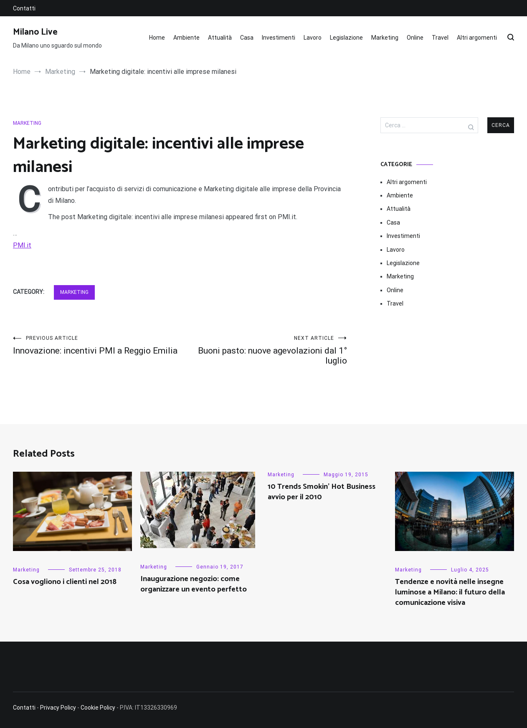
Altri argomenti (477, 37)
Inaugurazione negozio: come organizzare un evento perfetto (193, 584)
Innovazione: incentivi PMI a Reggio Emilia (96, 345)
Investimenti (278, 37)
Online (415, 37)
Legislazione (346, 37)
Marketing (384, 37)
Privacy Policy (58, 707)
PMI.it (22, 245)
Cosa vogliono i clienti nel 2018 (65, 582)
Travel (440, 37)
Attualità (220, 37)
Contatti (24, 8)
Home (157, 37)
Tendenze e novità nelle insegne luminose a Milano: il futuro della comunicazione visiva (450, 592)
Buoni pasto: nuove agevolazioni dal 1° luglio (263, 350)
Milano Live (35, 32)
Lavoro (313, 37)
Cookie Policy (98, 707)
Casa (246, 37)
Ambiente (186, 37)
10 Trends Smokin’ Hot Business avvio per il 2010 (321, 491)
